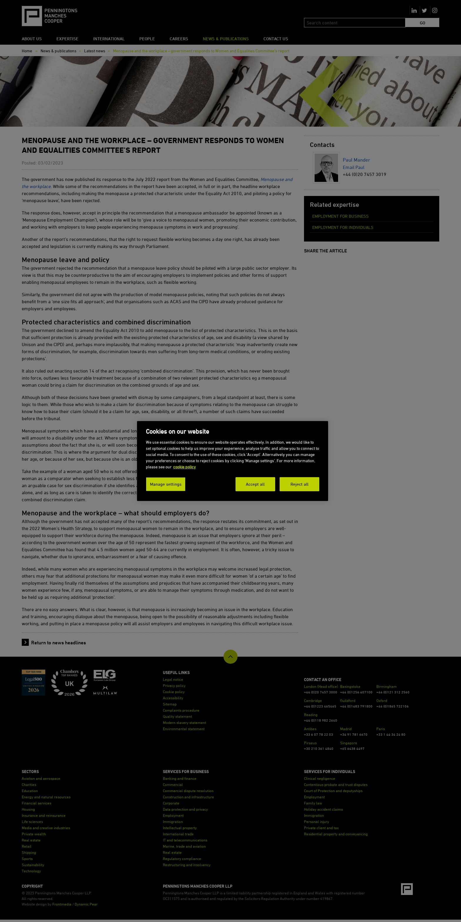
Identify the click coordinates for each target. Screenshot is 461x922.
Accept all (255, 484)
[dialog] (232, 461)
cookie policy (184, 466)
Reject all (299, 484)
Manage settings (165, 484)
